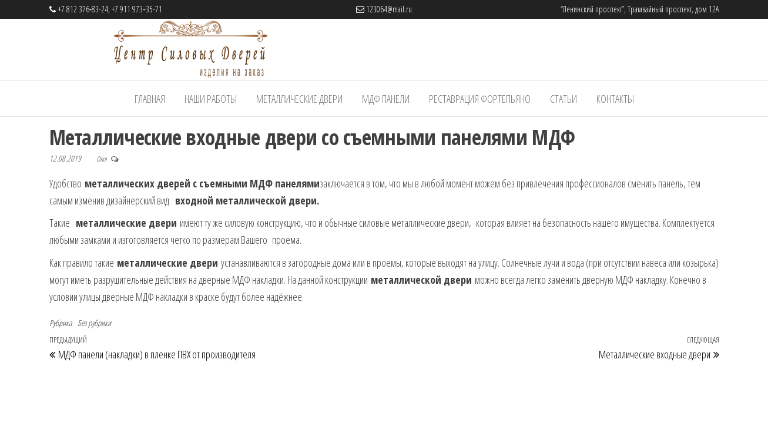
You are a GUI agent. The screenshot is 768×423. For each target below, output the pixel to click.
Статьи (563, 99)
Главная (150, 99)
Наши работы (211, 99)
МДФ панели (386, 99)
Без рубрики (94, 322)
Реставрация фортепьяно (480, 99)
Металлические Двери (299, 99)
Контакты (615, 99)
